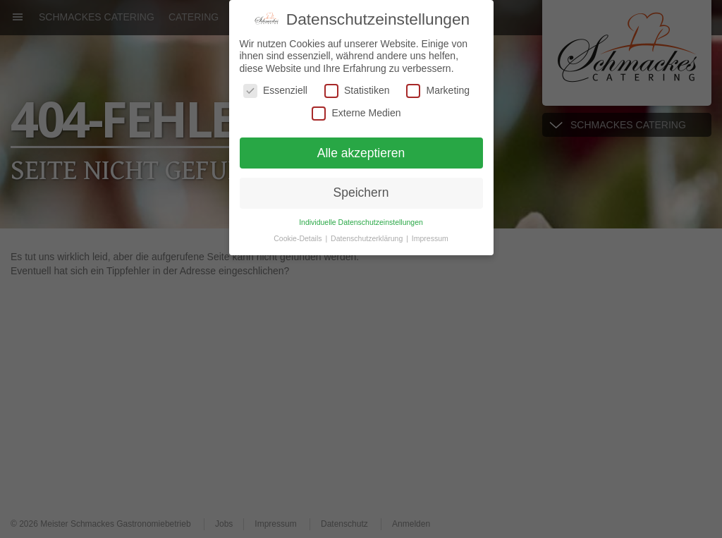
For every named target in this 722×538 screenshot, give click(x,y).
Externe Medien (356, 112)
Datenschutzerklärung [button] (368, 237)
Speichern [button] (361, 192)
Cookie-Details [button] (299, 237)
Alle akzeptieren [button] (361, 152)
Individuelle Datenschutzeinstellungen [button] (361, 221)
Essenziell (275, 90)
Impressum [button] (430, 237)
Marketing (437, 90)
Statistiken (357, 90)
